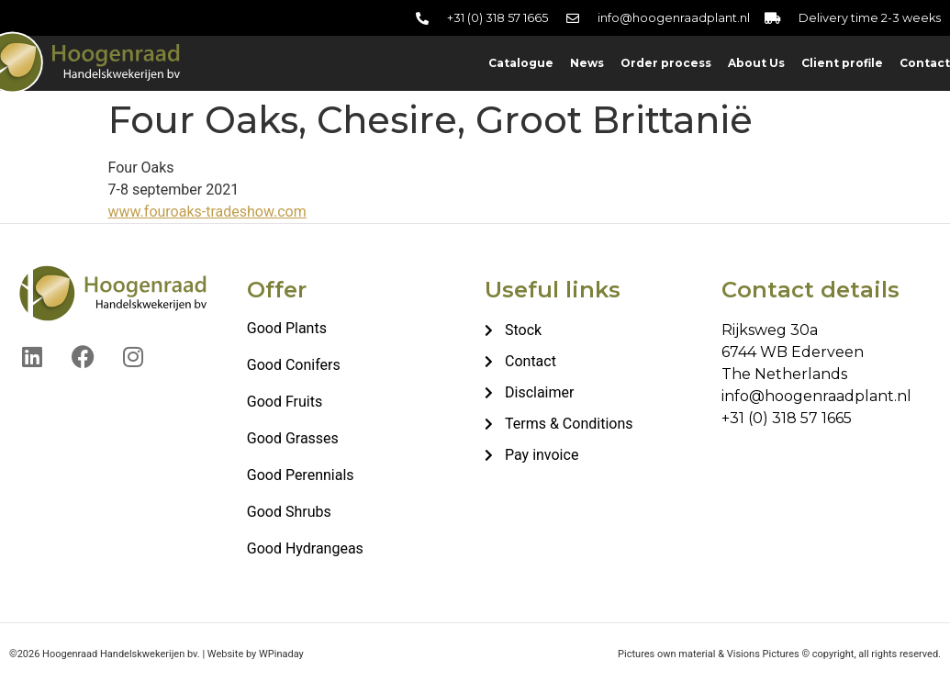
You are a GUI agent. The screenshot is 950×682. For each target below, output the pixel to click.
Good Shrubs (289, 511)
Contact (925, 63)
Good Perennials (300, 475)
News (587, 63)
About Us (756, 63)
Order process (665, 63)
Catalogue (520, 63)
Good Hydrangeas (305, 548)
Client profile (842, 63)
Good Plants (287, 328)
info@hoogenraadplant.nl (816, 396)
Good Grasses (293, 438)
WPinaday (281, 654)
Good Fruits (284, 401)
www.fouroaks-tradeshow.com (207, 211)
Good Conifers (294, 365)
